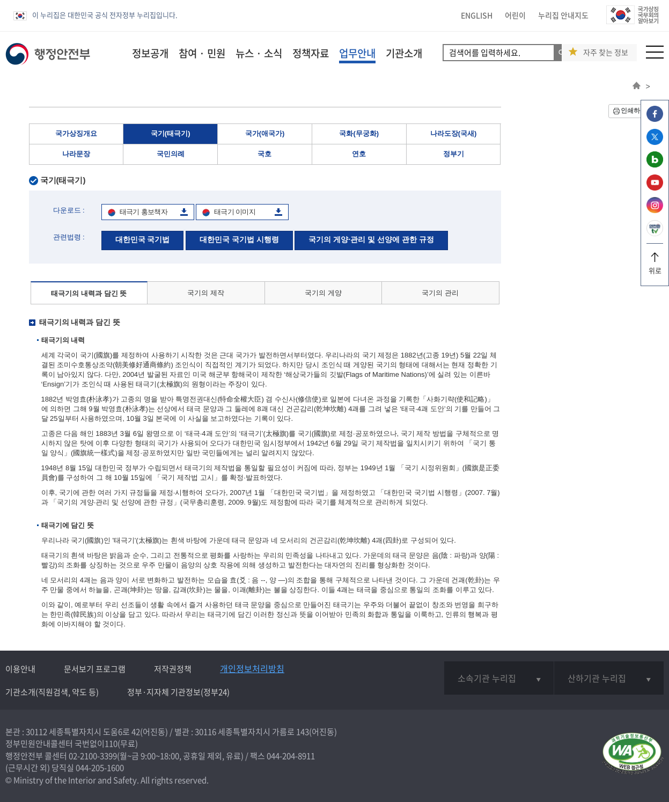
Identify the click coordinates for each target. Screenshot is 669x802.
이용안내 (20, 669)
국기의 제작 (205, 293)
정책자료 (310, 53)
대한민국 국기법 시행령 (239, 239)
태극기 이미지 (234, 212)
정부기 (453, 154)
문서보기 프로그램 (95, 669)
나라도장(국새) (453, 133)
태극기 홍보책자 (143, 212)
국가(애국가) (265, 133)
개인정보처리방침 (252, 668)
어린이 (515, 15)
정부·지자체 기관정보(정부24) (178, 692)
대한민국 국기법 (142, 239)
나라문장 (76, 154)
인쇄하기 (633, 110)
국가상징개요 (76, 133)
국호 (264, 154)
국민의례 (171, 154)
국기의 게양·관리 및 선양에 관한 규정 (370, 239)
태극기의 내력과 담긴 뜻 (89, 293)
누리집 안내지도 (563, 15)
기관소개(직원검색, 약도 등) (52, 692)
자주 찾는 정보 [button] (605, 52)
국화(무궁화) (359, 133)
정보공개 (150, 53)
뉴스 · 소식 (259, 53)
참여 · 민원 (202, 53)
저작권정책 (173, 669)
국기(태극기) (170, 133)
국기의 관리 (440, 293)
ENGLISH (476, 15)
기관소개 (404, 53)
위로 (654, 266)
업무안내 (357, 53)
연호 (359, 154)
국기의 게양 (323, 293)
